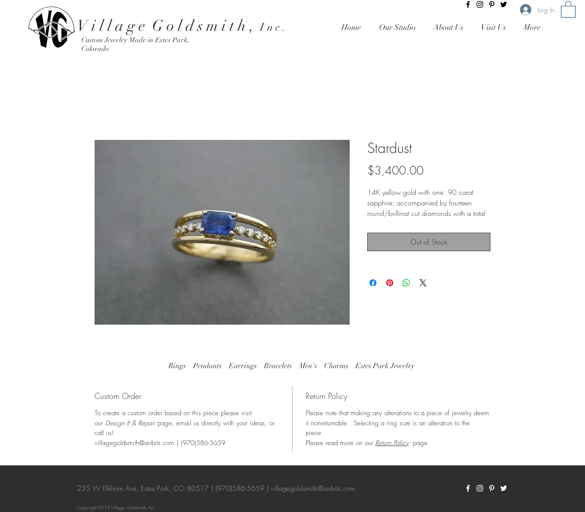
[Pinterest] (491, 4)
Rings (177, 365)
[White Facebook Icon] (468, 488)
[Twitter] (503, 4)
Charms (336, 365)
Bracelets (278, 365)
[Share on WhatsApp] (406, 283)
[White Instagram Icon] (479, 488)
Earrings (243, 365)
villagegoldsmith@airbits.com (313, 488)
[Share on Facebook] (373, 283)
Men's (308, 365)
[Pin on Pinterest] (389, 283)
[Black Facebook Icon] (468, 4)
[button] (568, 9)
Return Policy (392, 443)
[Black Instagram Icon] (479, 4)
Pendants (207, 365)
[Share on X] (423, 283)
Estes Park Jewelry (385, 365)
